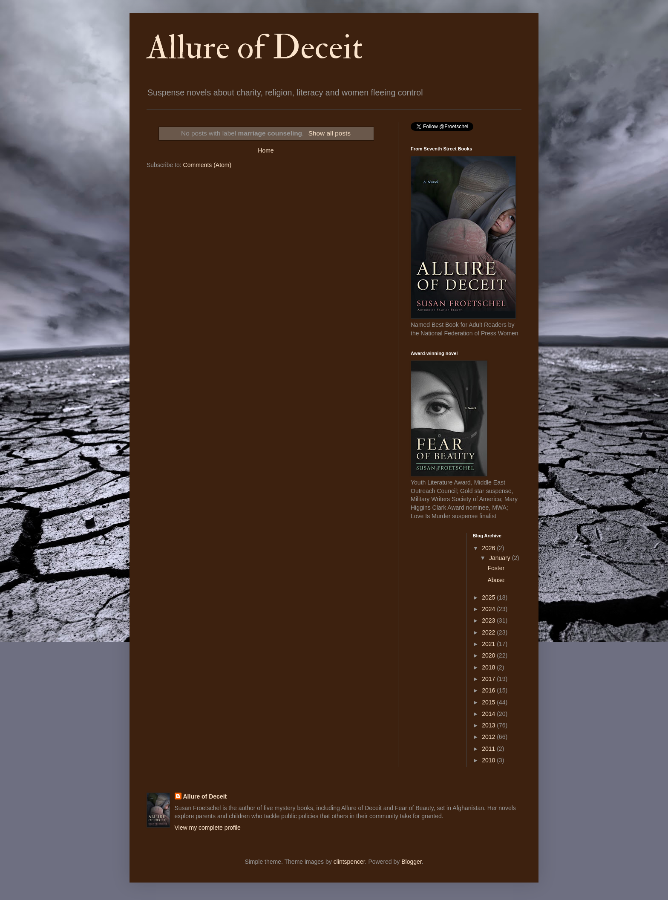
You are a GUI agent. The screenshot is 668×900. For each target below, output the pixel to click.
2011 (489, 748)
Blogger (411, 861)
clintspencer (349, 861)
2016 (489, 690)
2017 (489, 678)
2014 (489, 713)
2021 (489, 643)
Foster (495, 568)
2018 (489, 667)
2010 (489, 760)
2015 (489, 702)
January (500, 557)
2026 (489, 548)
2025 (489, 597)
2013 (489, 725)
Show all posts (329, 133)
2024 (489, 609)
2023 (489, 620)
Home (266, 150)
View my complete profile (208, 827)
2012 (489, 736)
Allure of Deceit (255, 47)
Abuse (495, 580)
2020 (489, 655)
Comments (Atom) (207, 165)
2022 (489, 632)
